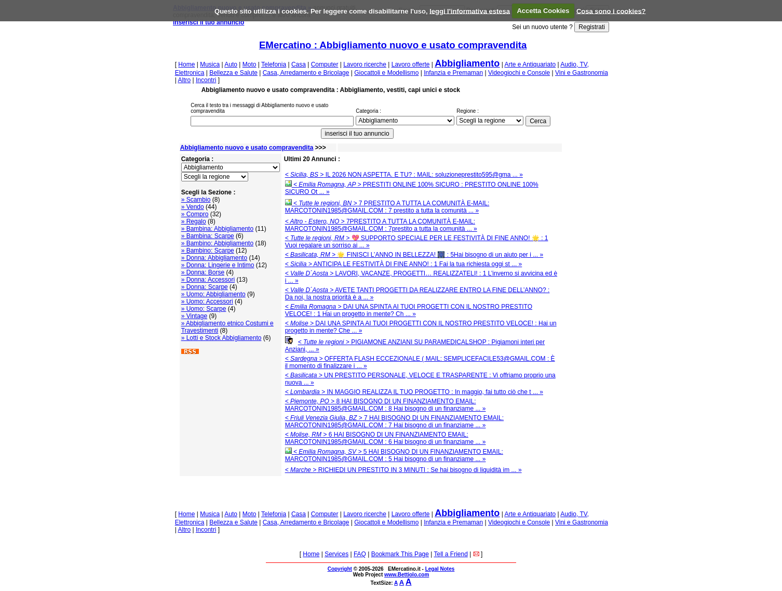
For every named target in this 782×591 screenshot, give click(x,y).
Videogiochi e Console (519, 72)
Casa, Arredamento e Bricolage (306, 72)
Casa (298, 64)
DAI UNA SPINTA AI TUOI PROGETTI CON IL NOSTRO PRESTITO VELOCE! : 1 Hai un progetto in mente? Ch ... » (408, 310)
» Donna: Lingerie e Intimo (217, 265)
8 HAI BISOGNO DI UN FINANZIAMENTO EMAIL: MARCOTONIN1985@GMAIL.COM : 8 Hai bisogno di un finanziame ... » (385, 405)
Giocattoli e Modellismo (386, 72)
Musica (210, 64)
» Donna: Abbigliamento (214, 257)
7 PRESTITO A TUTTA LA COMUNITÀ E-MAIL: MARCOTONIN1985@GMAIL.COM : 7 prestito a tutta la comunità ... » (387, 207)
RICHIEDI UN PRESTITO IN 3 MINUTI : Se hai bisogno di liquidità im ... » (403, 470)
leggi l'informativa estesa (469, 11)
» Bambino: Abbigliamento (217, 243)
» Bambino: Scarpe (207, 250)
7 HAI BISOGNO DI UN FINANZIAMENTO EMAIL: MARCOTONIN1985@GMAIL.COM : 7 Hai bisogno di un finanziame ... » (394, 421)
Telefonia (273, 64)
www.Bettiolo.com (406, 574)
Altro (184, 80)
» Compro (195, 214)
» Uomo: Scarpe (203, 308)
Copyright (340, 569)
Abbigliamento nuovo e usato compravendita (247, 147)
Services (336, 554)
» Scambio (196, 199)
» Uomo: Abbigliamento (213, 294)
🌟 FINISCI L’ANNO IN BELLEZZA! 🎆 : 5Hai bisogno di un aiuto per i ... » (414, 254)
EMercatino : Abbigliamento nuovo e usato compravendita (393, 45)
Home (186, 64)
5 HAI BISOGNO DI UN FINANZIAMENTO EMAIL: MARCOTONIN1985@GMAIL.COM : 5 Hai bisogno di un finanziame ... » (394, 455)
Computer (325, 64)
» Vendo (192, 207)
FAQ (360, 554)
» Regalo (193, 221)
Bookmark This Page (400, 554)
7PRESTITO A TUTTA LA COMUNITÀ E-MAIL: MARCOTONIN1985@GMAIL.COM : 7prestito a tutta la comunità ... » (381, 225)
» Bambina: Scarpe (207, 236)
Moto (249, 64)
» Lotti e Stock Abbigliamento (221, 338)
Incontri (206, 80)
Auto (230, 64)
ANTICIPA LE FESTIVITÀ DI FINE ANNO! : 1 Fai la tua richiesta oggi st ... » (403, 264)
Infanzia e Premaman (453, 72)
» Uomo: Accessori (207, 301)
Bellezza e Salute (233, 72)
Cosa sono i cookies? (611, 11)
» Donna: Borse (202, 272)
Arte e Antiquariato (530, 64)
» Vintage (194, 316)
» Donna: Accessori (208, 279)
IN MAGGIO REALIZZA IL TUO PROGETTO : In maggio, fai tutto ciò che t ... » (414, 392)
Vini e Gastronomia (581, 72)
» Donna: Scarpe (204, 287)
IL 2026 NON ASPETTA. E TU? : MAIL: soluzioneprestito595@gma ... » (404, 174)
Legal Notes (440, 569)
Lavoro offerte (411, 64)
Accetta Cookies (543, 11)
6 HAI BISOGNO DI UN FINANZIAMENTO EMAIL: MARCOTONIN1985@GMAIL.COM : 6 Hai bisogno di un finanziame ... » (385, 438)
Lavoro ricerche (364, 64)
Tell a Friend (451, 554)
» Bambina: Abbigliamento (217, 228)
